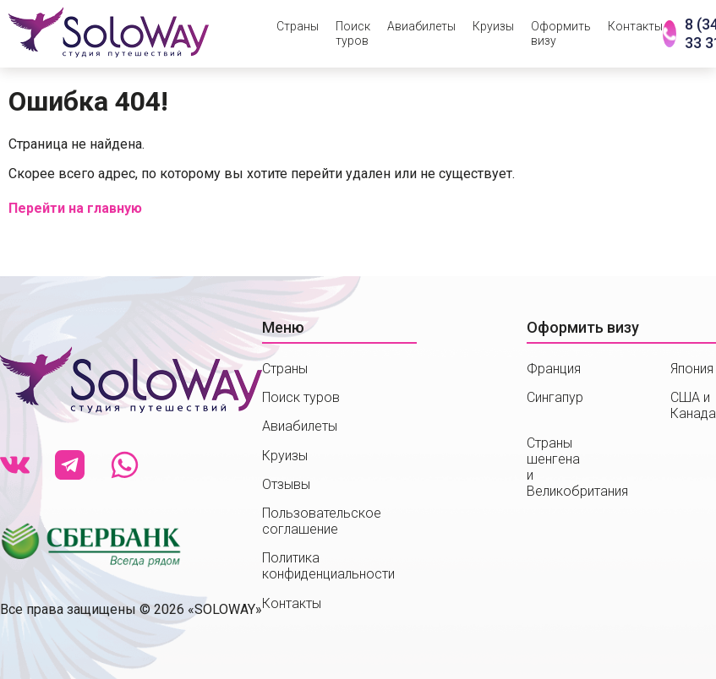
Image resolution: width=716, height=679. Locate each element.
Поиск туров (353, 33)
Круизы (493, 26)
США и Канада (693, 405)
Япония (691, 369)
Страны (297, 26)
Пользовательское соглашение (321, 521)
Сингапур (555, 397)
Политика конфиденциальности (328, 566)
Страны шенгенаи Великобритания (577, 467)
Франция (554, 369)
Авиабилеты (421, 26)
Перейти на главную (75, 208)
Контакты (635, 26)
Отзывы (286, 484)
